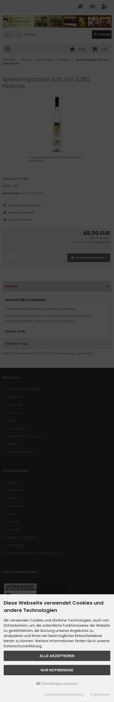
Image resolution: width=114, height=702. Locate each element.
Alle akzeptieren (57, 656)
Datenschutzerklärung (64, 694)
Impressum (100, 694)
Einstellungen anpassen (57, 684)
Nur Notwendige (57, 670)
